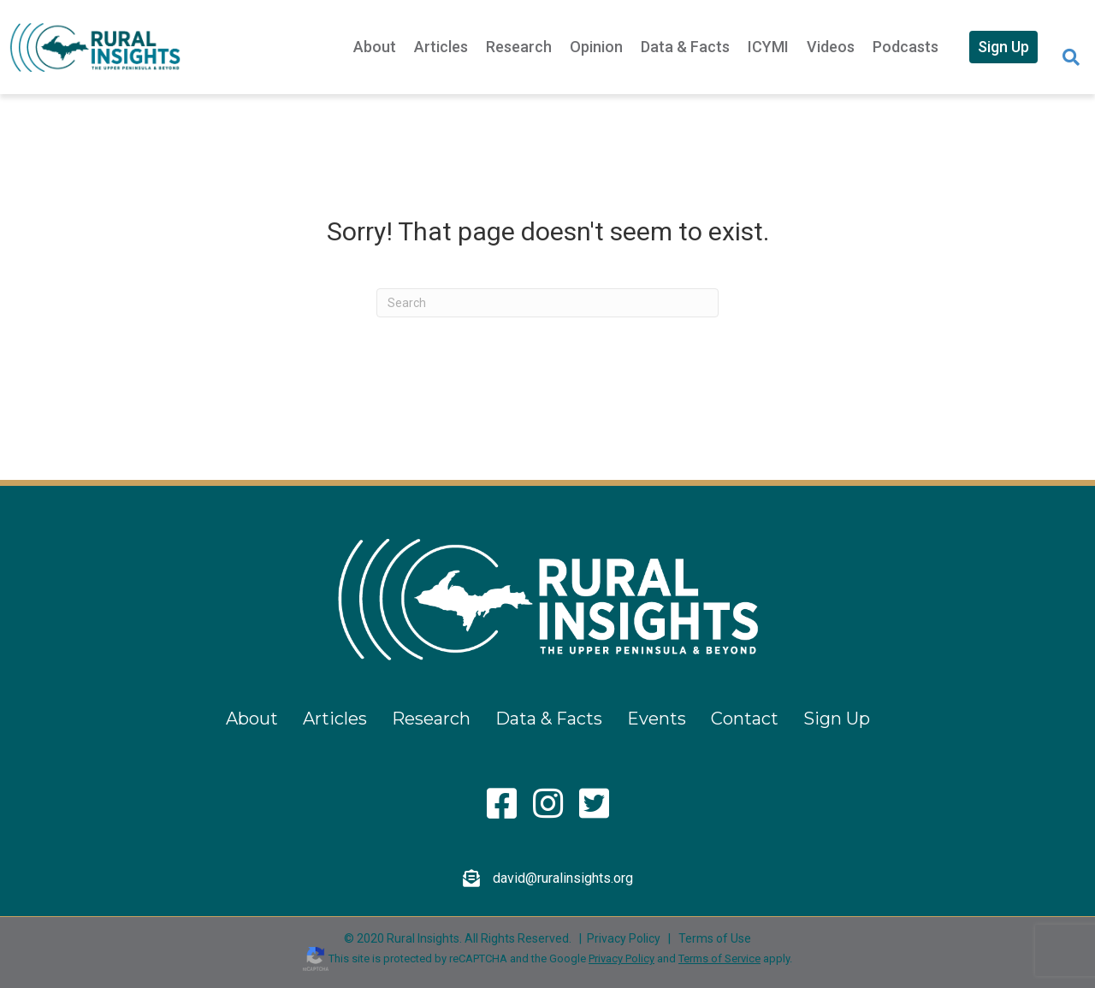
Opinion (596, 47)
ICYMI (768, 47)
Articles (441, 47)
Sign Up (1003, 47)
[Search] (1071, 57)
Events (656, 718)
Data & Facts (685, 47)
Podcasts (905, 47)
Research (519, 47)
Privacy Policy (623, 938)
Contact (744, 718)
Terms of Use (714, 938)
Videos (831, 47)
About (374, 47)
